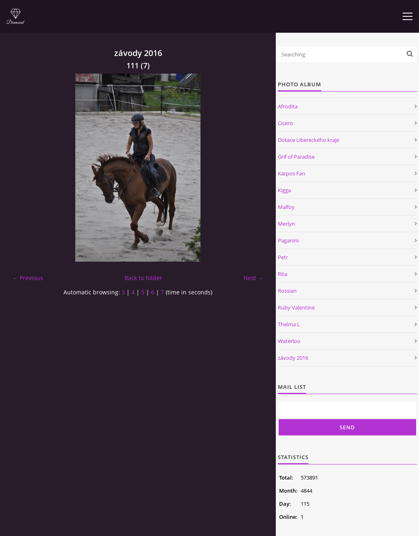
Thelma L (289, 324)
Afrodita (287, 106)
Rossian (287, 290)
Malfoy (286, 207)
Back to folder (143, 278)
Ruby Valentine (296, 307)
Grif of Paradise (296, 156)
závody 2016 (293, 357)
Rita (282, 274)
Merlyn (286, 223)
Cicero (285, 123)
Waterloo (289, 341)
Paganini (288, 240)
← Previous (27, 278)
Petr (283, 257)
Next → (253, 278)
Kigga (284, 190)
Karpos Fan (291, 173)
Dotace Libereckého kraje (308, 140)
